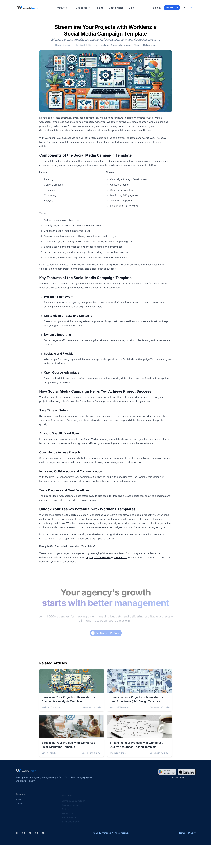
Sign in (157, 7)
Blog (131, 7)
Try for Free (172, 7)
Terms (182, 833)
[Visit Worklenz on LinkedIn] (30, 832)
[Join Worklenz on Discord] (43, 832)
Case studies (116, 7)
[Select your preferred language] (188, 8)
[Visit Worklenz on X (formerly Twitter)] (17, 832)
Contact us (120, 557)
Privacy (192, 833)
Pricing (100, 7)
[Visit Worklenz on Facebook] (23, 832)
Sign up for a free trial (98, 557)
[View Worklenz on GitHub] (36, 832)
